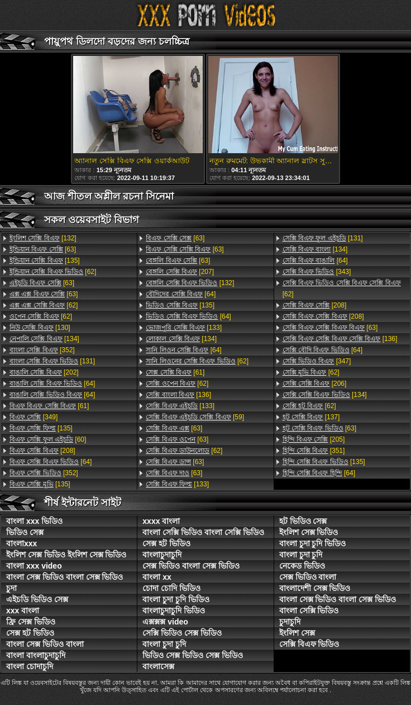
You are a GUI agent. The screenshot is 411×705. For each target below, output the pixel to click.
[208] (42, 451)
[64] (52, 383)
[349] (33, 417)
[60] (47, 439)
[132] (43, 238)
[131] (52, 361)
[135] (44, 260)
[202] (44, 372)
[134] (44, 339)
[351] (314, 451)
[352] (42, 350)
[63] (42, 249)
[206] (315, 383)
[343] (317, 272)
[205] (314, 439)
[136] (178, 395)
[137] (311, 417)
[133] (184, 328)
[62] (52, 272)
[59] (195, 417)
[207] (180, 272)
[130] (39, 328)
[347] (317, 361)
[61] (49, 406)
